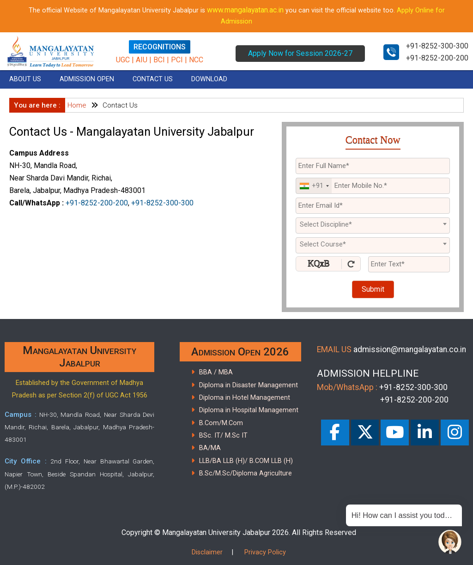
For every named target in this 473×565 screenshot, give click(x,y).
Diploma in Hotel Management (244, 398)
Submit (373, 289)
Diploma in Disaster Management (248, 385)
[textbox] (372, 224)
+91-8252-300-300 (437, 46)
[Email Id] (373, 206)
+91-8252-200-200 (437, 58)
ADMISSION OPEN (87, 79)
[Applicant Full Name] (373, 166)
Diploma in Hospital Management (248, 410)
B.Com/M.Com (221, 423)
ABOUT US (25, 79)
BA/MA (210, 448)
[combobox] (314, 185)
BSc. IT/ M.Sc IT (223, 435)
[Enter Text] (409, 264)
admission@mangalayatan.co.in (409, 349)
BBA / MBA (216, 372)
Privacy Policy (265, 552)
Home (76, 105)
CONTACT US (153, 79)
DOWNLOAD (209, 79)
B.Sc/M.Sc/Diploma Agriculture (245, 473)
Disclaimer (207, 552)
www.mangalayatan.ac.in (245, 10)
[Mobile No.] (373, 186)
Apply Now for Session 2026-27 (300, 53)
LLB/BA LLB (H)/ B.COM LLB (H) (246, 461)
